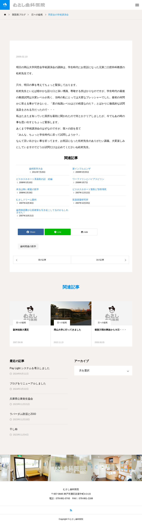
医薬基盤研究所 (80, 199)
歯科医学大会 (36, 168)
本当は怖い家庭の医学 (27, 189)
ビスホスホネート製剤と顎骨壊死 (89, 189)
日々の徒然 (21, 322)
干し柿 (13, 429)
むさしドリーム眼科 (26, 199)
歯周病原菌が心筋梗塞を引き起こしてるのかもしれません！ (42, 211)
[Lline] (58, 232)
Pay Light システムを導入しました (30, 368)
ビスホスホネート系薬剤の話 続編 (34, 179)
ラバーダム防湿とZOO (23, 414)
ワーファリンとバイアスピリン (88, 179)
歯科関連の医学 (28, 246)
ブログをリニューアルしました (28, 383)
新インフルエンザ (81, 168)
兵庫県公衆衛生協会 (21, 398)
